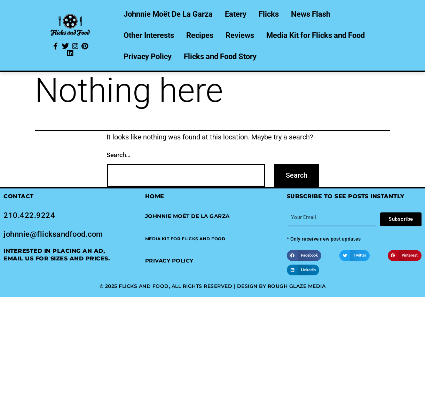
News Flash (310, 14)
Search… (119, 155)
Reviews (240, 35)
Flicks (269, 14)
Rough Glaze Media (297, 286)
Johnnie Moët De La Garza (168, 14)
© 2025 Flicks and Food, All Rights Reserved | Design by (184, 286)
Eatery (235, 14)
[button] (185, 239)
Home (154, 196)
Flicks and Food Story (220, 56)
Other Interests (149, 35)
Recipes (199, 35)
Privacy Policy (148, 56)
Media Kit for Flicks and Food (315, 35)
